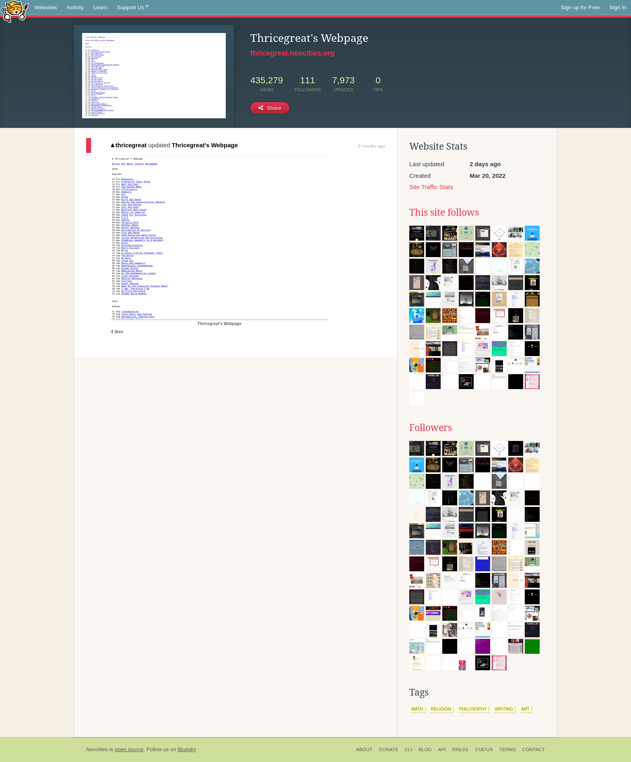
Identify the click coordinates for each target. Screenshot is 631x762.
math (417, 708)
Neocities (97, 749)
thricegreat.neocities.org (292, 53)
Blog (425, 749)
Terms (507, 749)
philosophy (473, 708)
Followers (430, 427)
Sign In (617, 7)
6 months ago (371, 146)
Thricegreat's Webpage (205, 145)
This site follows (444, 212)
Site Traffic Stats (431, 186)
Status (484, 749)
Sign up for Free (580, 7)
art (525, 708)
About (364, 749)
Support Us (133, 7)
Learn (100, 7)
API (442, 749)
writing (504, 708)
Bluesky (186, 749)
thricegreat (128, 145)
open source (129, 749)
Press (460, 749)
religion (441, 708)
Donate (388, 749)
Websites (46, 7)
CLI (408, 749)
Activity (75, 7)
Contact (533, 749)
